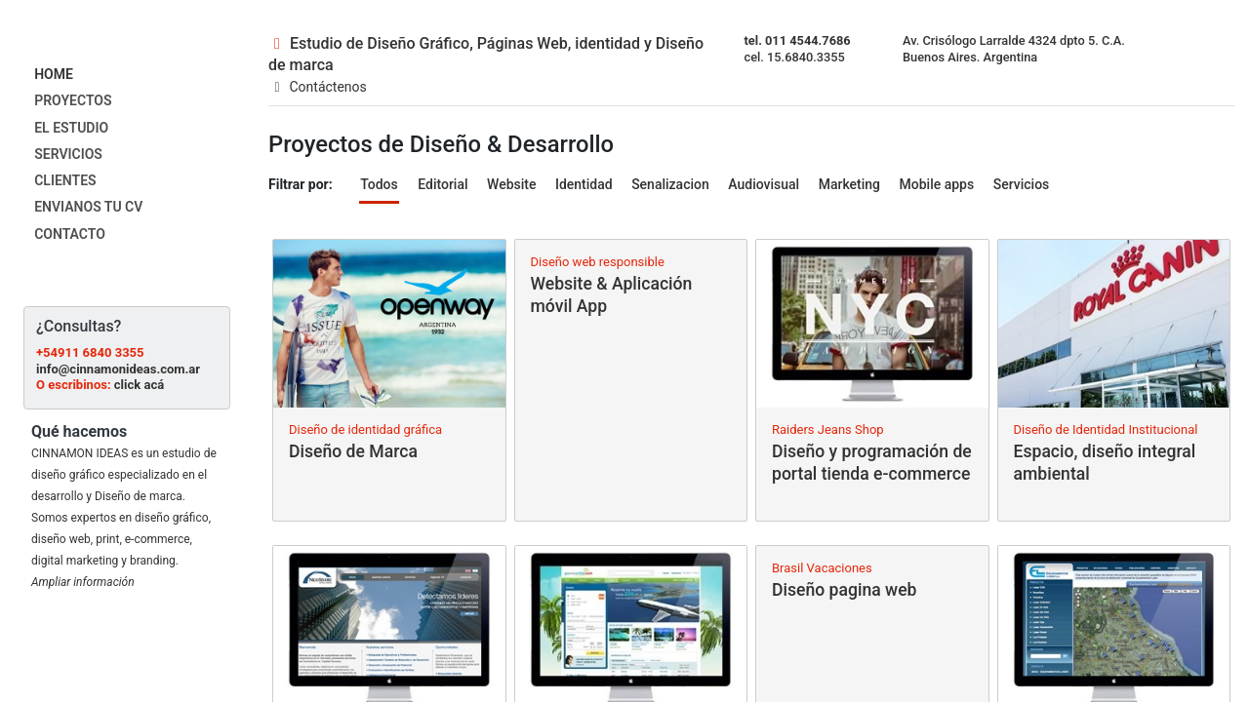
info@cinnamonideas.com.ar (118, 369)
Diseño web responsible (598, 261)
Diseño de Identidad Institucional (1106, 429)
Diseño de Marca (353, 451)
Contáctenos (317, 87)
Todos (379, 184)
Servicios (1021, 184)
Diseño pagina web (844, 590)
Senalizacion (670, 184)
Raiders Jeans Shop (828, 429)
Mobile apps (937, 184)
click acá (139, 384)
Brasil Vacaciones (822, 568)
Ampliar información (83, 582)
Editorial (442, 184)
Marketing (849, 184)
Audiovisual (763, 184)
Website (511, 184)
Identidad (584, 184)
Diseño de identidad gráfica (365, 429)
